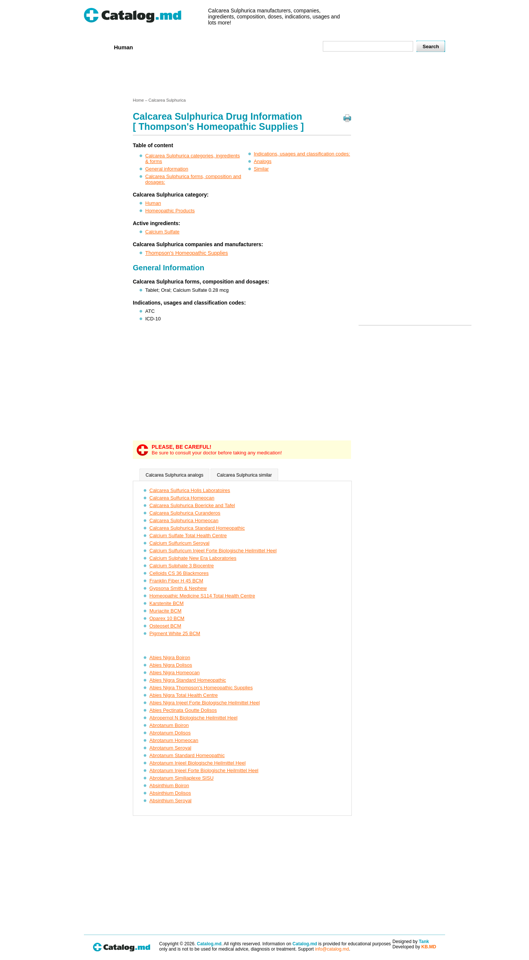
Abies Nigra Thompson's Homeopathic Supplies (201, 687)
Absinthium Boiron (169, 785)
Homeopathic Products (170, 210)
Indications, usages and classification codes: (302, 154)
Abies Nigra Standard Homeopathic (187, 680)
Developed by (414, 946)
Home (96, 47)
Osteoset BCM (165, 626)
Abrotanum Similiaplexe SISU (181, 778)
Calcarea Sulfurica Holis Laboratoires (189, 490)
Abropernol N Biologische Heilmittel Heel (193, 718)
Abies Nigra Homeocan (174, 672)
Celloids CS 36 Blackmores (179, 573)
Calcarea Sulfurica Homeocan (181, 498)
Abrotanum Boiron (169, 725)
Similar (261, 169)
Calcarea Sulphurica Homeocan (184, 520)
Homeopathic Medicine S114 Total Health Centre (202, 596)
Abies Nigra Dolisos (170, 665)
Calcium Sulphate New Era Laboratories (192, 558)
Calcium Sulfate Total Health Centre (188, 535)
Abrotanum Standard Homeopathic (187, 755)
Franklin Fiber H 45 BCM (176, 581)
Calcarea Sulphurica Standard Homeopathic (197, 528)
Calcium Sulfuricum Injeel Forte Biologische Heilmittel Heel (213, 550)
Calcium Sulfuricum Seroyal (179, 543)
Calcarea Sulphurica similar (244, 475)
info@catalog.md (332, 949)
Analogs (263, 161)
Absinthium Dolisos (170, 793)
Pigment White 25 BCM (174, 633)
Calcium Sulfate (162, 232)
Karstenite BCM (166, 603)
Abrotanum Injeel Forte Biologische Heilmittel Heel (203, 770)
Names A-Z (271, 47)
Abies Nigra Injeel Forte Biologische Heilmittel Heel (204, 703)
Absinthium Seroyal (170, 800)
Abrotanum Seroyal (170, 748)
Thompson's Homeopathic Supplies (186, 253)
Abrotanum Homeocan (173, 740)
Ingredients (232, 47)
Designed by (410, 941)
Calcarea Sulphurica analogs (174, 475)
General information (166, 169)
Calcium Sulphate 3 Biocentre (181, 565)
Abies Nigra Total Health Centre (183, 695)
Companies (193, 47)
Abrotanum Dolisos (170, 733)
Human (123, 47)
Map (300, 47)
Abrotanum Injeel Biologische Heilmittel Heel (197, 763)
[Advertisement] (264, 76)
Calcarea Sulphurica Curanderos (184, 513)
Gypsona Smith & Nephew (178, 588)
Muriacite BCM (165, 611)
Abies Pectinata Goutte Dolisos (183, 710)
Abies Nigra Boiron (169, 657)
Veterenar (156, 47)
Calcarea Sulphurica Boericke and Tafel (192, 505)
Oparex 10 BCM (166, 618)
